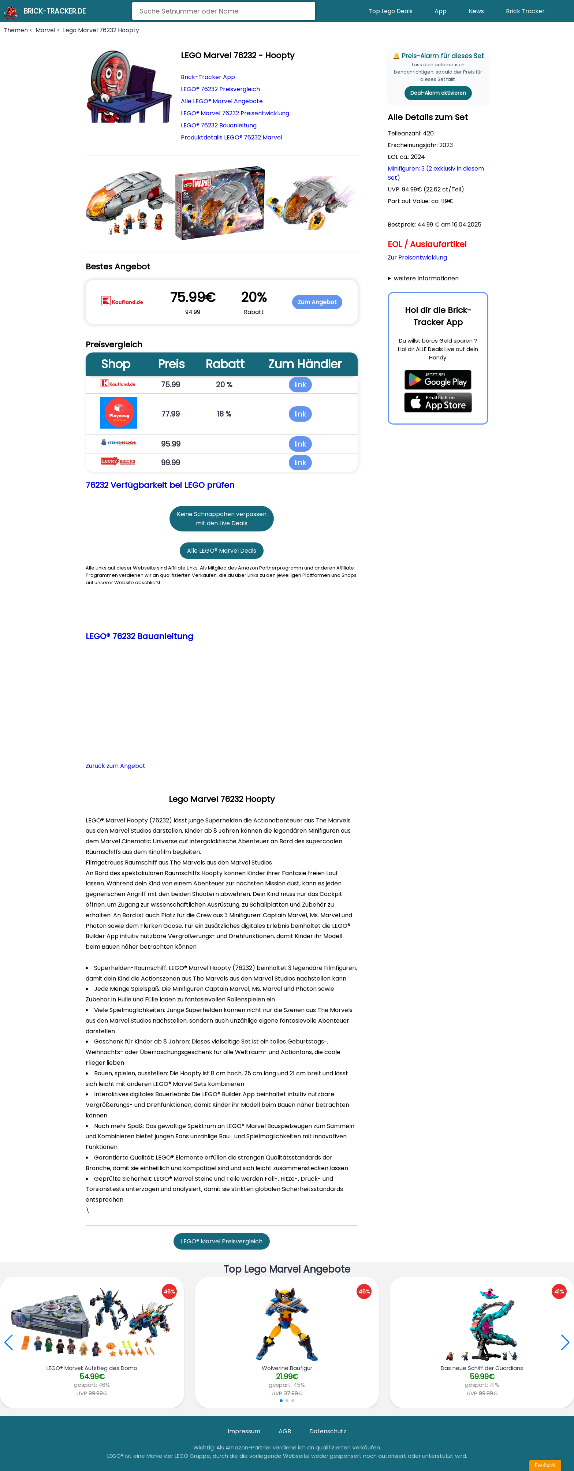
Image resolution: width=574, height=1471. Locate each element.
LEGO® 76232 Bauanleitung (219, 125)
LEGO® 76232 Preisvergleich (220, 89)
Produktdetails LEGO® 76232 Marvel (231, 137)
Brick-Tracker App (208, 77)
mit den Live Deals (221, 523)
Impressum (244, 1431)
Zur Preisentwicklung (417, 257)
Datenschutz (327, 1431)
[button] (565, 1342)
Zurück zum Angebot (115, 766)
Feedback (545, 1465)
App (441, 11)
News (476, 11)
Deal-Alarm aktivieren (438, 93)
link (300, 385)
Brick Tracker (525, 11)
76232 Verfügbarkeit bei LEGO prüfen (160, 485)
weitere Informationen (426, 278)
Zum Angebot (317, 302)
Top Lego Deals (391, 11)
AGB (285, 1431)
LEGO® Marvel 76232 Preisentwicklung (235, 113)
